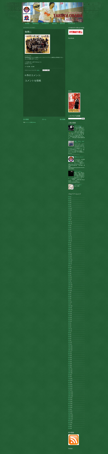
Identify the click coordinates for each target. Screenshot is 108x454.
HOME (27, 23)
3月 (69, 202)
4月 (69, 206)
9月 (69, 219)
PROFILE (36, 23)
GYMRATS (45, 23)
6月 (69, 196)
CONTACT (71, 23)
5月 (69, 200)
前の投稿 (62, 119)
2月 (69, 208)
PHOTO (54, 23)
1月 (69, 210)
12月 (69, 221)
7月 (69, 227)
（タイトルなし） (78, 125)
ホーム (44, 119)
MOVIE (62, 23)
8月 (69, 198)
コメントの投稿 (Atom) (31, 122)
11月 (69, 238)
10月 (69, 217)
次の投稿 (26, 119)
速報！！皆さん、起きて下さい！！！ (79, 142)
